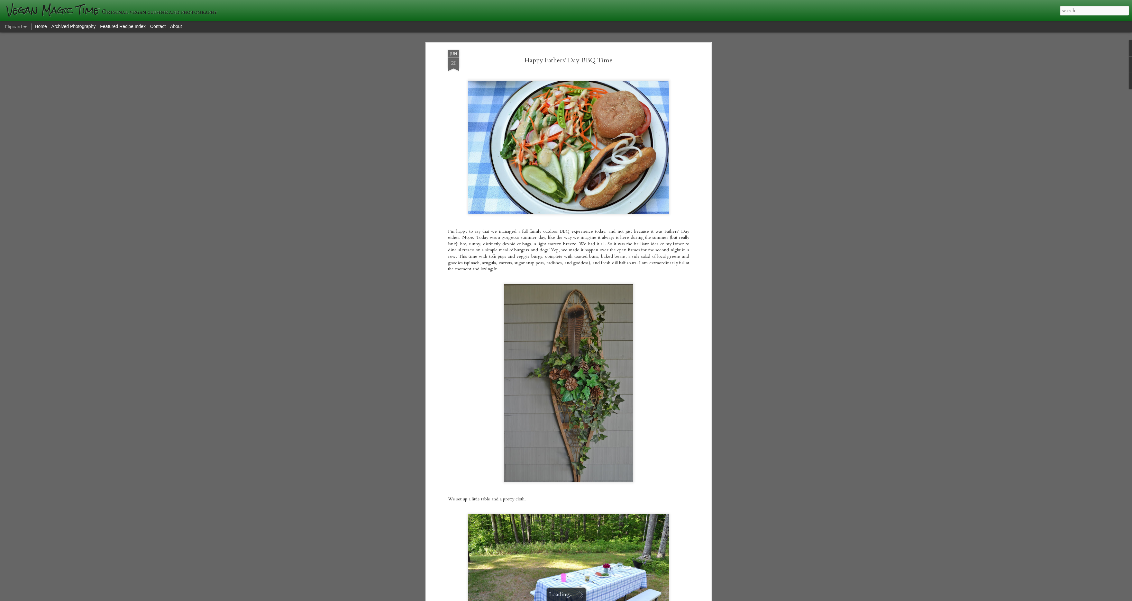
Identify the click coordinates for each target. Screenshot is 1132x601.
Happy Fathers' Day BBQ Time (569, 60)
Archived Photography (73, 26)
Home (41, 26)
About (176, 26)
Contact (158, 26)
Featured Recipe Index (123, 26)
